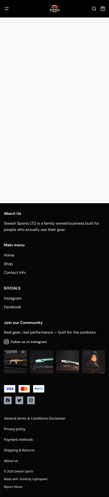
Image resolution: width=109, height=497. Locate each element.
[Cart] (102, 8)
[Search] (94, 8)
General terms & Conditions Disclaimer (34, 418)
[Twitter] (19, 400)
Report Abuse (13, 487)
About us (11, 460)
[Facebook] (8, 400)
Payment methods (18, 439)
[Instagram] (31, 400)
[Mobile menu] (7, 8)
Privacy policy (14, 429)
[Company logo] (55, 9)
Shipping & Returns (19, 450)
